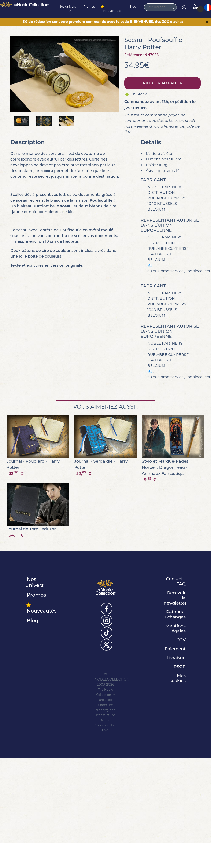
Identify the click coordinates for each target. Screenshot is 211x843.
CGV (181, 639)
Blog (132, 6)
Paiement (175, 648)
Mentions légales (176, 628)
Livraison (176, 657)
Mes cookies (177, 678)
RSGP (180, 666)
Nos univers (67, 9)
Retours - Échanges (175, 614)
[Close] (207, 22)
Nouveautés (110, 8)
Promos (88, 6)
